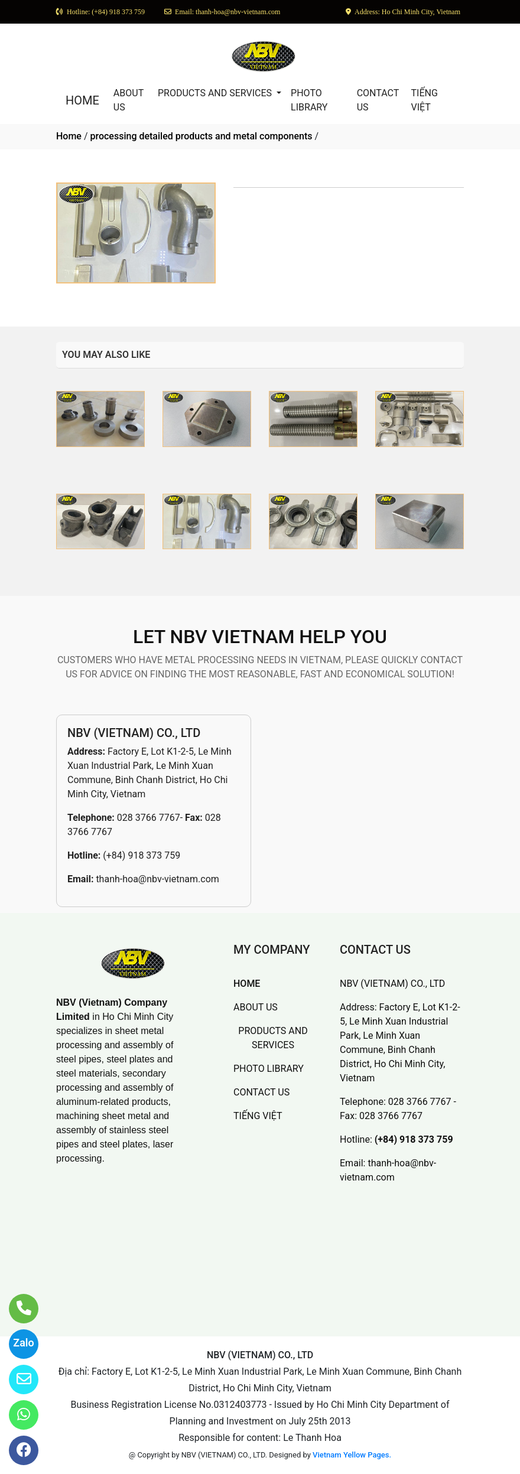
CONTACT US (378, 100)
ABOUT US (128, 100)
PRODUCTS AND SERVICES (216, 93)
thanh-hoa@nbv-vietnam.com (157, 879)
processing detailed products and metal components (201, 136)
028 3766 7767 (148, 817)
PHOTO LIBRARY (309, 100)
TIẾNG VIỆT (424, 100)
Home (69, 136)
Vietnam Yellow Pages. (352, 1454)
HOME (82, 100)
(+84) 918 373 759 (141, 855)
